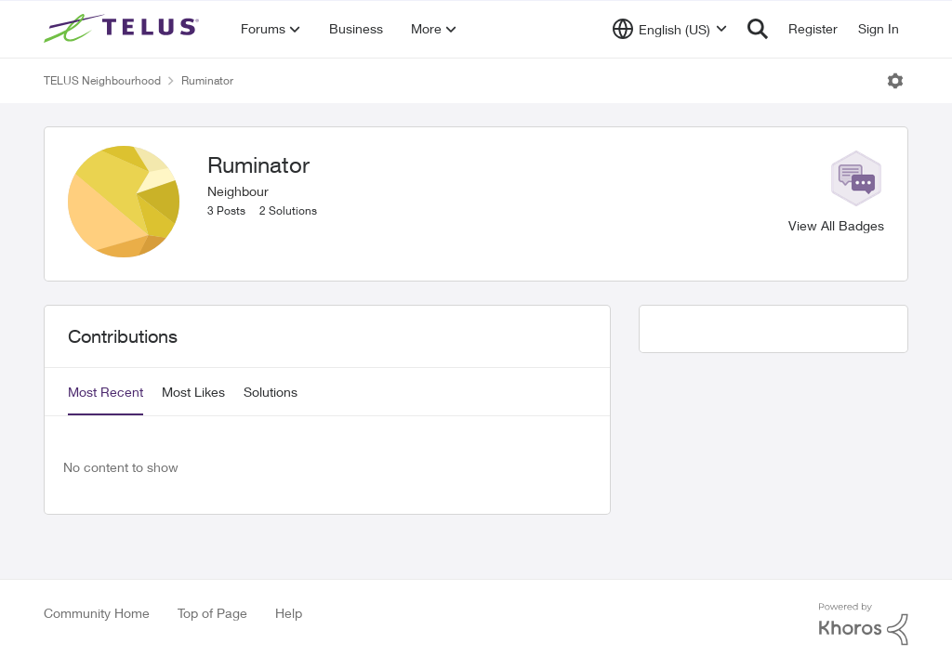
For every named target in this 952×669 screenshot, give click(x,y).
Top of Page (212, 613)
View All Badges (836, 225)
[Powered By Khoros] (863, 624)
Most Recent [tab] (105, 392)
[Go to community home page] (124, 29)
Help (288, 613)
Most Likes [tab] (193, 392)
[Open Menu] (895, 81)
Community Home (97, 613)
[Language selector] (669, 28)
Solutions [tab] (271, 392)
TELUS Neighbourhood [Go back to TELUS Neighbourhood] (102, 80)
